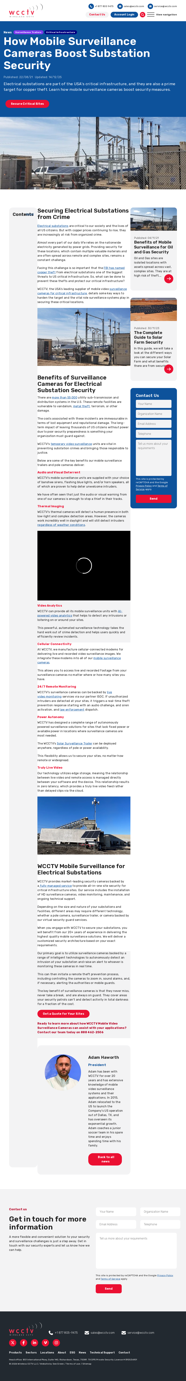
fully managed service (55, 886)
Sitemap (86, 1364)
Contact (124, 1352)
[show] (30, 214)
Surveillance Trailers (28, 32)
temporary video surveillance (71, 444)
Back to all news (105, 1159)
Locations (47, 1352)
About (62, 1352)
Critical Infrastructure (60, 32)
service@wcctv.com (162, 6)
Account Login (124, 14)
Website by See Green (52, 1364)
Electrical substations (52, 226)
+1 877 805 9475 (101, 6)
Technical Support (102, 1352)
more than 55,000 (64, 397)
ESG (72, 1352)
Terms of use (73, 1364)
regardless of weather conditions (61, 525)
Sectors (31, 1352)
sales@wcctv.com (130, 6)
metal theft (81, 406)
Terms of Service (110, 1279)
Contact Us (97, 14)
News (82, 1352)
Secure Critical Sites (27, 103)
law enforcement (72, 709)
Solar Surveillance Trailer (74, 743)
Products (15, 1352)
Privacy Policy (144, 485)
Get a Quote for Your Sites (63, 1013)
